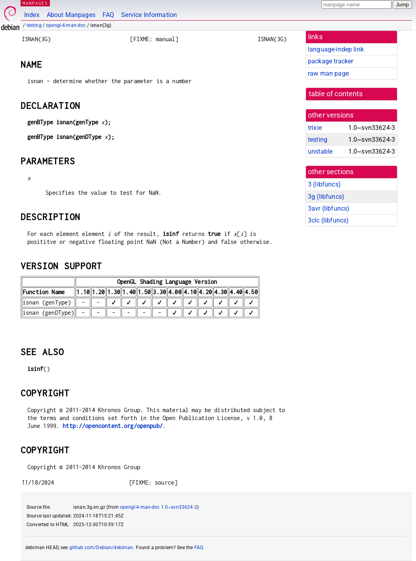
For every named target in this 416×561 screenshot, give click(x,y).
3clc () (328, 220)
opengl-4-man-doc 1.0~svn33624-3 (158, 507)
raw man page (328, 73)
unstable (320, 151)
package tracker (330, 61)
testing (34, 25)
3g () (326, 196)
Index (32, 15)
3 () (324, 184)
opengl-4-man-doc (65, 25)
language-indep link (336, 49)
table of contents (336, 94)
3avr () (329, 208)
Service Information (149, 15)
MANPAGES (35, 3)
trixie (315, 127)
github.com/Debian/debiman (101, 547)
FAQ (108, 15)
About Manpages (71, 15)
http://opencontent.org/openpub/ (113, 425)
